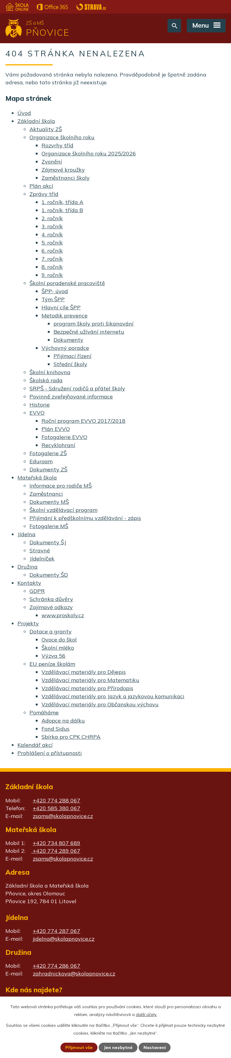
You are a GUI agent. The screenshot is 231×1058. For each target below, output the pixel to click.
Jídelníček (41, 558)
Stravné (39, 550)
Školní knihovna (49, 372)
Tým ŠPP (53, 299)
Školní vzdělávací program (63, 509)
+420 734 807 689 (56, 843)
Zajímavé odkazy (51, 607)
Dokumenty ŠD (48, 574)
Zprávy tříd (43, 194)
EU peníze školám (52, 663)
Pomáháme (44, 712)
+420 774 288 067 (56, 800)
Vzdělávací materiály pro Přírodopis (87, 688)
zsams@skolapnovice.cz (63, 816)
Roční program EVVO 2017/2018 (83, 420)
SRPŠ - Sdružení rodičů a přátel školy (77, 388)
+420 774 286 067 (56, 965)
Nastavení (154, 1047)
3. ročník (52, 226)
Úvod (24, 113)
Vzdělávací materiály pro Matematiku (90, 680)
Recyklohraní (58, 445)
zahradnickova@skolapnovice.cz (74, 973)
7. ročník (52, 258)
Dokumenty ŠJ (47, 542)
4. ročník (52, 234)
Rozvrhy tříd (57, 145)
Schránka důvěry (51, 599)
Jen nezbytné (118, 1047)
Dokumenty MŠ (49, 501)
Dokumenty (68, 339)
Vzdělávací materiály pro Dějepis (84, 672)
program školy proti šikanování (94, 323)
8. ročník (52, 266)
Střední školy (70, 364)
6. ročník (52, 250)
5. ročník (52, 242)
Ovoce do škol (59, 639)
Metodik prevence (65, 315)
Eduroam (41, 461)
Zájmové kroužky (63, 169)
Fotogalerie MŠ (48, 526)
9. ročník (52, 275)
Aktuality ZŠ (45, 129)
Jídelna (26, 534)
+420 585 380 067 (56, 808)
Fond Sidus (55, 728)
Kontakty (29, 582)
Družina (27, 566)
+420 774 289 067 (55, 850)
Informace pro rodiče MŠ (60, 485)
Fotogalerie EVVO (64, 437)
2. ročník (52, 218)
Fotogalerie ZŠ (48, 453)
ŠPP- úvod (55, 291)
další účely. (146, 1014)
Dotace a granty (50, 631)
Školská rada (46, 380)
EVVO (37, 412)
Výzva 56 (54, 655)
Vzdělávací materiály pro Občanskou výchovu (100, 704)
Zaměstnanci (46, 493)
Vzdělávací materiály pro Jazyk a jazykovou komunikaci (113, 696)
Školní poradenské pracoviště (67, 283)
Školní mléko (58, 647)
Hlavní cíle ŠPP (61, 307)
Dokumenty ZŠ (48, 469)
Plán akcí (41, 185)
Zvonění (52, 161)
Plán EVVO (56, 428)
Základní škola (36, 121)
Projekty (28, 623)
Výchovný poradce (65, 347)
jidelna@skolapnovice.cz (63, 938)
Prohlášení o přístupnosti (49, 753)
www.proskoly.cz (63, 615)
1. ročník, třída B (62, 210)
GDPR (37, 591)
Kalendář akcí (35, 744)
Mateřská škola (37, 477)
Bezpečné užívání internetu (89, 331)
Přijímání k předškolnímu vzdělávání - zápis (85, 518)
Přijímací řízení (72, 356)
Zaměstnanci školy (66, 177)
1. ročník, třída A (62, 202)
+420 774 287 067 (56, 930)
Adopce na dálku (63, 720)
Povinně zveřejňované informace (71, 396)
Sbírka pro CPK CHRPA (71, 736)
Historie (39, 404)
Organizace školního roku (61, 137)
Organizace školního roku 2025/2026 (89, 153)
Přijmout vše (79, 1047)
